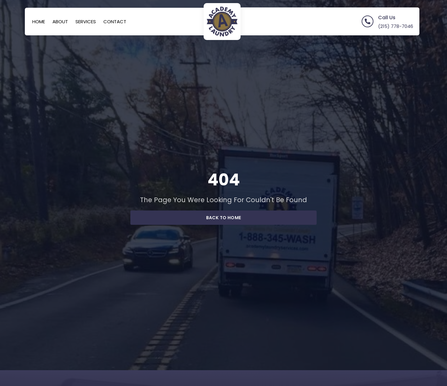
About (60, 22)
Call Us (386, 17)
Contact (114, 22)
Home (38, 22)
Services (85, 22)
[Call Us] (367, 21)
